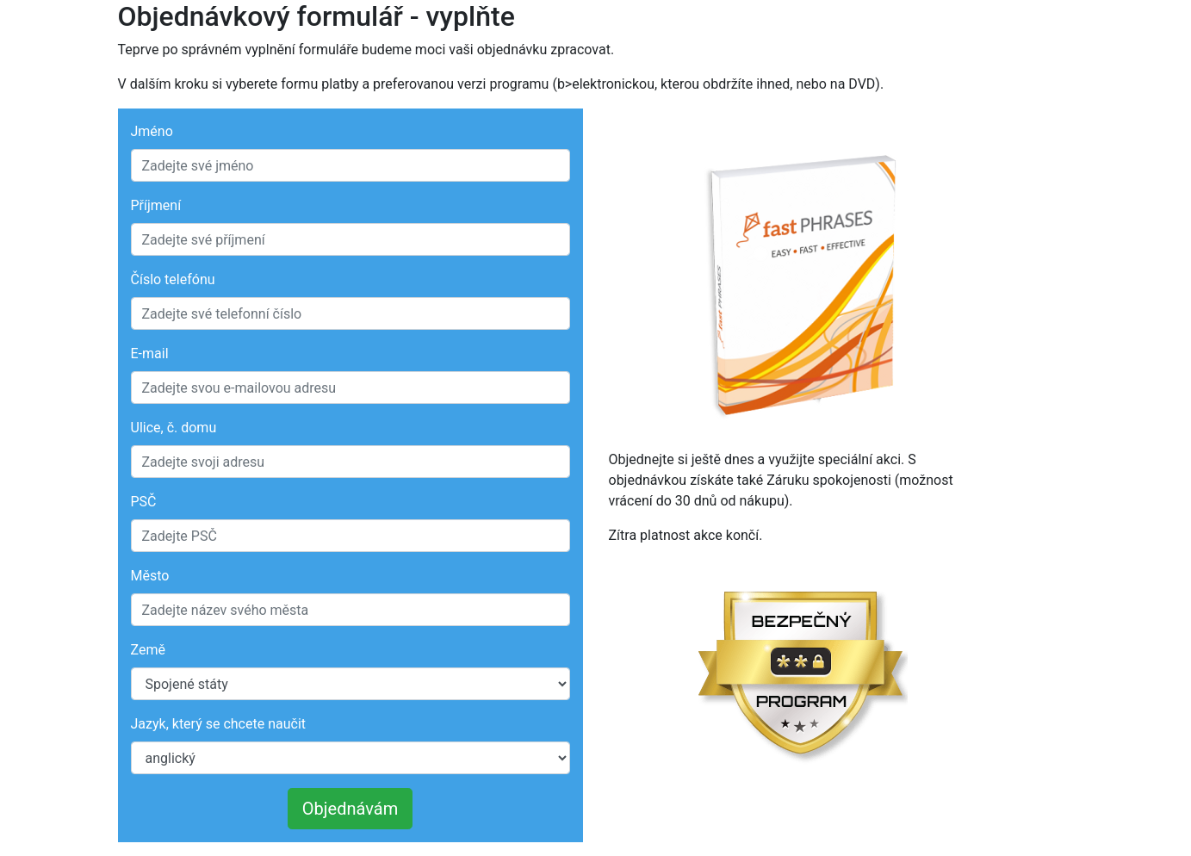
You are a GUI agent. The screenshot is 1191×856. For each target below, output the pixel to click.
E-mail (150, 353)
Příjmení (156, 205)
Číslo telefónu (173, 279)
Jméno (152, 131)
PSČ (144, 501)
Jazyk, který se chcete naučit (219, 724)
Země (148, 650)
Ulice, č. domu (174, 427)
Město (150, 576)
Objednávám (350, 808)
